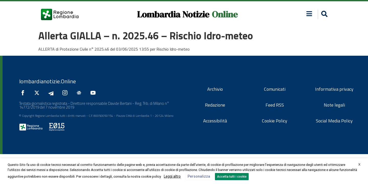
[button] (309, 13)
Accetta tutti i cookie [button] (232, 176)
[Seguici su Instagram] (66, 92)
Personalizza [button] (199, 176)
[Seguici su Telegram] (52, 92)
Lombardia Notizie (173, 14)
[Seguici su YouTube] (94, 92)
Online (225, 14)
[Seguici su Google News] (80, 92)
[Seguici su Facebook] (24, 92)
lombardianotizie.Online (47, 81)
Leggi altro (172, 176)
